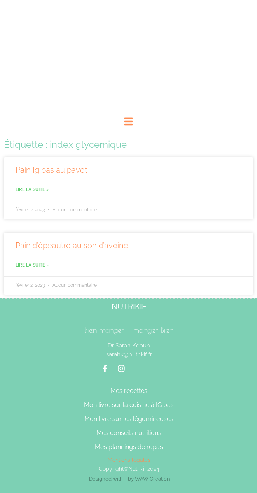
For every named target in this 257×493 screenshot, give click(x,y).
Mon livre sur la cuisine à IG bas (129, 405)
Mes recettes (128, 391)
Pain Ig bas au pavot (51, 170)
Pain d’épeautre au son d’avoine (72, 245)
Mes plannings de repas (129, 447)
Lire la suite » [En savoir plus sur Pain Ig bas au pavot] (32, 189)
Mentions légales (129, 460)
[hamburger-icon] (128, 123)
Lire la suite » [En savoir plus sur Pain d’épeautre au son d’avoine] (32, 265)
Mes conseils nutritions (128, 433)
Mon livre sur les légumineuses (128, 419)
